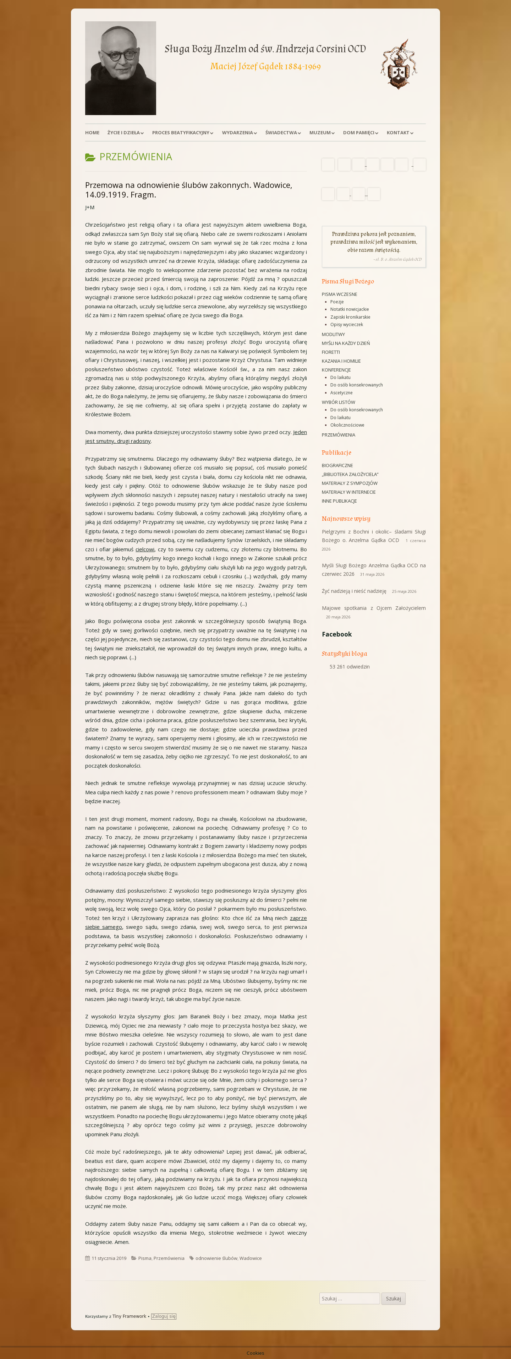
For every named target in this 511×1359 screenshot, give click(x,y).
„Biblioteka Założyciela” (350, 474)
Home (92, 132)
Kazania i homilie (341, 361)
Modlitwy (333, 334)
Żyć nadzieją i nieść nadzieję (354, 591)
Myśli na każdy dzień (346, 343)
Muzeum (320, 132)
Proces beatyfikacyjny (180, 132)
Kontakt (398, 132)
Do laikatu (340, 377)
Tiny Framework (129, 1316)
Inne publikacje (339, 501)
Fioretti (331, 352)
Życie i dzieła (124, 132)
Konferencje (336, 370)
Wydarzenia (237, 132)
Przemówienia (169, 1258)
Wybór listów (338, 402)
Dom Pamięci (358, 132)
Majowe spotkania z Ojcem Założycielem (374, 608)
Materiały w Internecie (349, 492)
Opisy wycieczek (346, 324)
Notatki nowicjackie (349, 309)
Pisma (145, 1258)
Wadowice (251, 1258)
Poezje (337, 302)
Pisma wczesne (339, 294)
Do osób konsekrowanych (356, 385)
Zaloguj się (164, 1316)
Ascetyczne (341, 393)
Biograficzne (337, 465)
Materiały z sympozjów (350, 483)
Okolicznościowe (347, 425)
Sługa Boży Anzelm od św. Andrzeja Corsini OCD (265, 49)
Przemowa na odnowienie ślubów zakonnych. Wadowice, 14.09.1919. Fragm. (188, 189)
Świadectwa (281, 132)
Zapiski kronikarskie (350, 317)
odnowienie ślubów (216, 1258)
